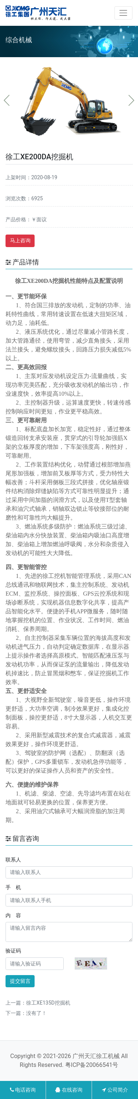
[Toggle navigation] (123, 12)
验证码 (13, 951)
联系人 (13, 860)
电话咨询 (23, 1090)
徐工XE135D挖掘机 (48, 1003)
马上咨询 (20, 240)
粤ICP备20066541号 (91, 1064)
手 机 (13, 887)
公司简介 (115, 1090)
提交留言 (20, 981)
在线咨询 (68, 1090)
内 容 (13, 915)
